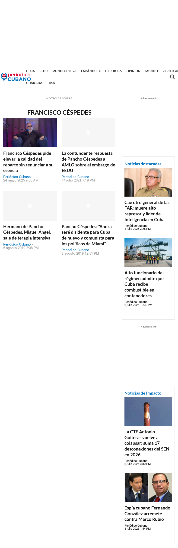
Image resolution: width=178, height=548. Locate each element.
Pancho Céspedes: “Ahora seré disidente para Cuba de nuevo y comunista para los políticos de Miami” (88, 235)
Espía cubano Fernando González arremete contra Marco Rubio (147, 513)
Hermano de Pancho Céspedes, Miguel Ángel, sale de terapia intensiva (27, 232)
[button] (172, 77)
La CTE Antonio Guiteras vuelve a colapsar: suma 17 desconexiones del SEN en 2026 (146, 443)
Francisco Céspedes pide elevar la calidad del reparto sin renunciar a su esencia (28, 161)
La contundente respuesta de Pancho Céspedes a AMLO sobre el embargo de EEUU (88, 161)
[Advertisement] (89, 32)
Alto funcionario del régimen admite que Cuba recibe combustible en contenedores (144, 284)
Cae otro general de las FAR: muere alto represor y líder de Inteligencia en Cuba (146, 211)
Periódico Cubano (17, 177)
